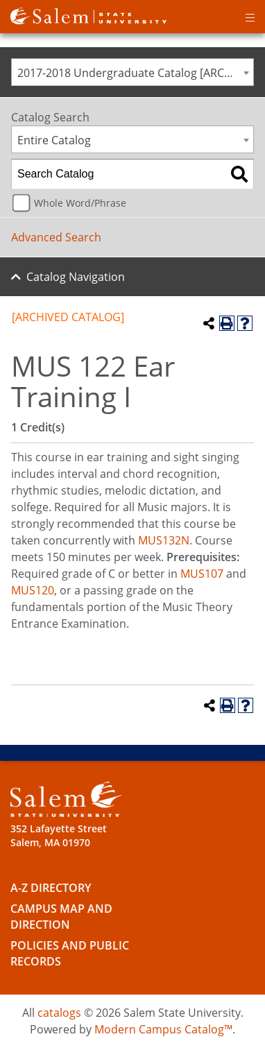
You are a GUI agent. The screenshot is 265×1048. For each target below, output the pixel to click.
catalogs (59, 1012)
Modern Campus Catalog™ (163, 1029)
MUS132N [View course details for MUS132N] (163, 540)
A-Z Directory (50, 887)
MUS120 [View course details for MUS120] (32, 590)
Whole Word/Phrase (80, 202)
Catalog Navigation (75, 276)
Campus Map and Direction (61, 916)
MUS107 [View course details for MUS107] (201, 573)
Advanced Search (56, 237)
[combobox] (132, 72)
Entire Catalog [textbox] (54, 140)
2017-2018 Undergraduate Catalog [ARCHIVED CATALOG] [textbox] (135, 72)
